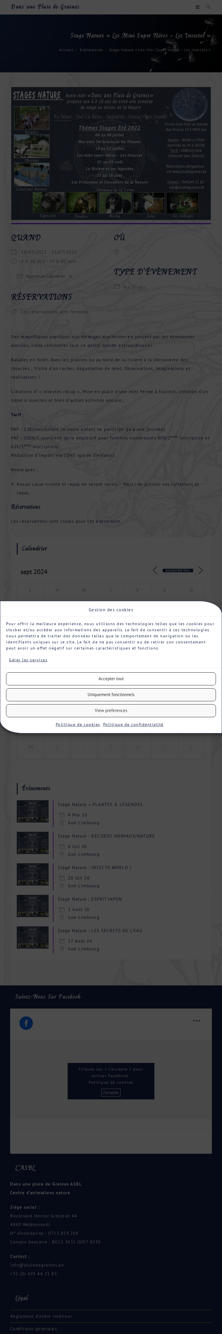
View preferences (111, 710)
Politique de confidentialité (133, 724)
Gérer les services (28, 660)
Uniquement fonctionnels (111, 694)
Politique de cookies (78, 724)
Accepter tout (111, 678)
